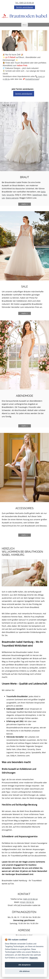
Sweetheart (37, 195)
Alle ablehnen (24, 971)
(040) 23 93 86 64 (30, 899)
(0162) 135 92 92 (27, 902)
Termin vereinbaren (24, 7)
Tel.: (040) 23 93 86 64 (24, 2)
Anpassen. (33, 958)
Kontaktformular (32, 79)
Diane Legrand (12, 198)
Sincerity (10, 195)
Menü (24, 25)
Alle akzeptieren (24, 965)
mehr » (24, 204)
